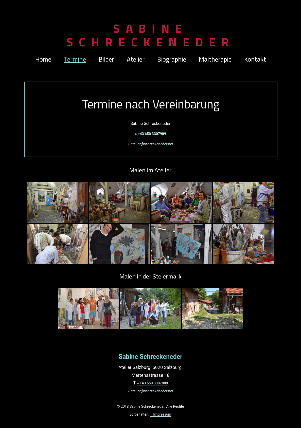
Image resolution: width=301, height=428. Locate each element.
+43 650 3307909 (152, 134)
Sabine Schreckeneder (150, 35)
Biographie (171, 59)
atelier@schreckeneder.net (152, 144)
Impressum (162, 414)
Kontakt (255, 59)
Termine (75, 59)
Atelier (136, 59)
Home (43, 59)
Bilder (106, 59)
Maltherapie (215, 59)
